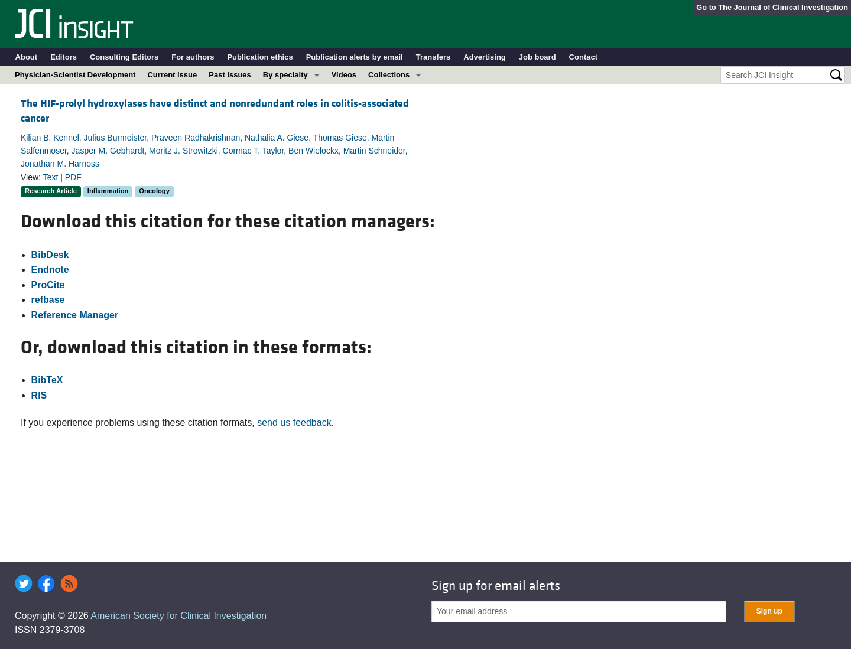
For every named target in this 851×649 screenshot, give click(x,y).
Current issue (172, 74)
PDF (73, 177)
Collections (389, 74)
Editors (63, 57)
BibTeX (47, 380)
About (26, 57)
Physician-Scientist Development (75, 74)
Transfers (433, 57)
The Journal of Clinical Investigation (783, 7)
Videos (344, 74)
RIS (39, 395)
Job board (537, 57)
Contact (583, 57)
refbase (48, 300)
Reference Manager (75, 315)
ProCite (48, 285)
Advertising (484, 57)
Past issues (230, 74)
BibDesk (50, 255)
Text (51, 177)
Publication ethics (260, 57)
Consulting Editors (124, 57)
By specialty (285, 74)
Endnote (50, 270)
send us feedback (294, 423)
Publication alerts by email (354, 57)
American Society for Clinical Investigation (178, 616)
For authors (192, 57)
